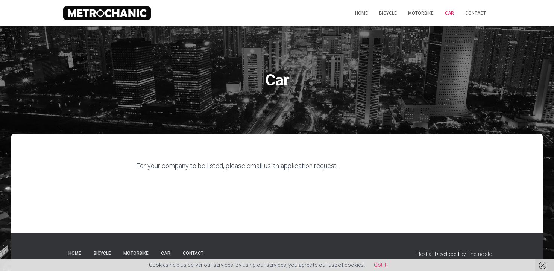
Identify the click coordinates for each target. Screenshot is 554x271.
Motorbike (421, 13)
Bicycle (388, 13)
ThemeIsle (479, 254)
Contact (475, 13)
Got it (380, 265)
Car (449, 13)
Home (361, 13)
